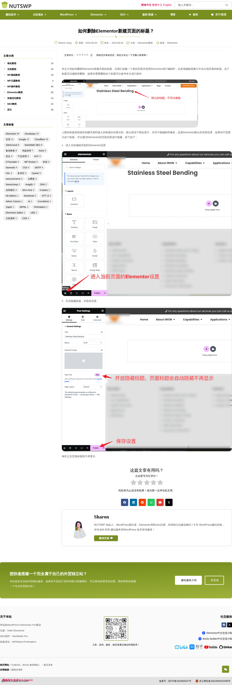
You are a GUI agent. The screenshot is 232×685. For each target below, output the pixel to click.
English (167, 5)
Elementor (172, 43)
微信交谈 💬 (106, 538)
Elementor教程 (145, 43)
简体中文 (146, 5)
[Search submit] (226, 4)
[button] (12, 14)
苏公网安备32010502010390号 (214, 681)
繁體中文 (157, 5)
